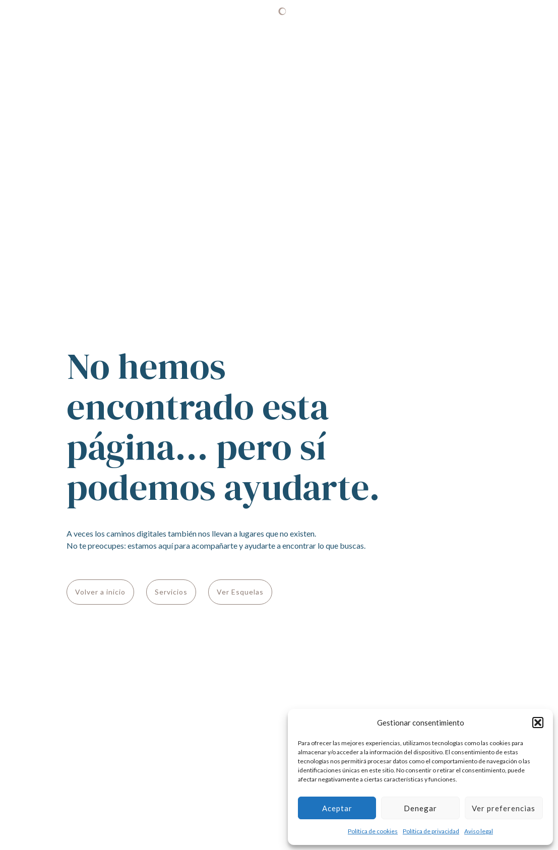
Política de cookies (373, 831)
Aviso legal (478, 831)
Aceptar (337, 808)
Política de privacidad (431, 831)
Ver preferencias (503, 808)
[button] (538, 722)
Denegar (420, 808)
